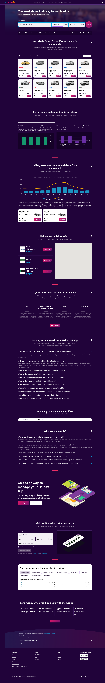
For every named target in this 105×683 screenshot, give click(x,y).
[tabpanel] (55, 138)
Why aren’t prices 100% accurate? (55, 643)
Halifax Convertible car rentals (62, 585)
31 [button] (46, 52)
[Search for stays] (2, 9)
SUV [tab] (50, 177)
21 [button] (36, 48)
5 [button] (65, 41)
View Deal (29, 75)
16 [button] (43, 45)
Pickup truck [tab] (60, 177)
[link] (37, 219)
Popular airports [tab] (74, 572)
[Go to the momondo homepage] (10, 2)
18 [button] (50, 45)
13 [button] (32, 45)
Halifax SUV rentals (24, 585)
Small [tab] (34, 177)
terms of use (36, 553)
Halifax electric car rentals (26, 587)
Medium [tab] (40, 177)
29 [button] (39, 52)
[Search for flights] (2, 6)
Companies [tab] (36, 120)
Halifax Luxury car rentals (61, 582)
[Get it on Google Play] (84, 655)
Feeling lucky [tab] (47, 575)
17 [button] (46, 45)
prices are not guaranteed (49, 633)
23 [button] (43, 48)
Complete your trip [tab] (36, 575)
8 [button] (39, 41)
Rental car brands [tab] (36, 572)
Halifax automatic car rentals (61, 587)
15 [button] (39, 45)
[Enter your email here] (37, 543)
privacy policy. (44, 553)
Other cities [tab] (84, 572)
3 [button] (46, 38)
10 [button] (46, 41)
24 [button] (46, 48)
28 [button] (36, 52)
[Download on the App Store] (84, 659)
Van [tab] (54, 177)
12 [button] (29, 45)
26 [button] (29, 52)
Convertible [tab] (74, 177)
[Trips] (2, 20)
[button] (2, 2)
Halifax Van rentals (24, 582)
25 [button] (50, 48)
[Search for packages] (2, 15)
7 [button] (72, 41)
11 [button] (50, 41)
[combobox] (22, 20)
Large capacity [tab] (24, 575)
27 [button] (32, 52)
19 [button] (29, 48)
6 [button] (32, 41)
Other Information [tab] (73, 120)
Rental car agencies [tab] (48, 572)
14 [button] (36, 45)
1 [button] (39, 38)
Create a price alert (78, 612)
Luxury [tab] (67, 177)
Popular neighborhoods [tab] (61, 572)
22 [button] (39, 48)
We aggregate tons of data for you (55, 640)
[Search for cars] (2, 12)
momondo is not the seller (55, 638)
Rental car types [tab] (25, 572)
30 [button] (43, 52)
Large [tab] (45, 177)
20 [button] (32, 48)
